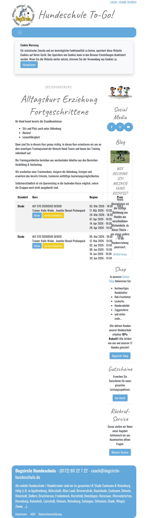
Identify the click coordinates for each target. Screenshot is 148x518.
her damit (120, 398)
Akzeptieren (29, 64)
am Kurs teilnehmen (53, 215)
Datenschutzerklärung (50, 514)
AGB (33, 514)
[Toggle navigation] (20, 32)
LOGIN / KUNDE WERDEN (123, 2)
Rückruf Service (120, 452)
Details (37, 215)
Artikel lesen (120, 254)
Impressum (21, 514)
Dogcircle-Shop (120, 356)
